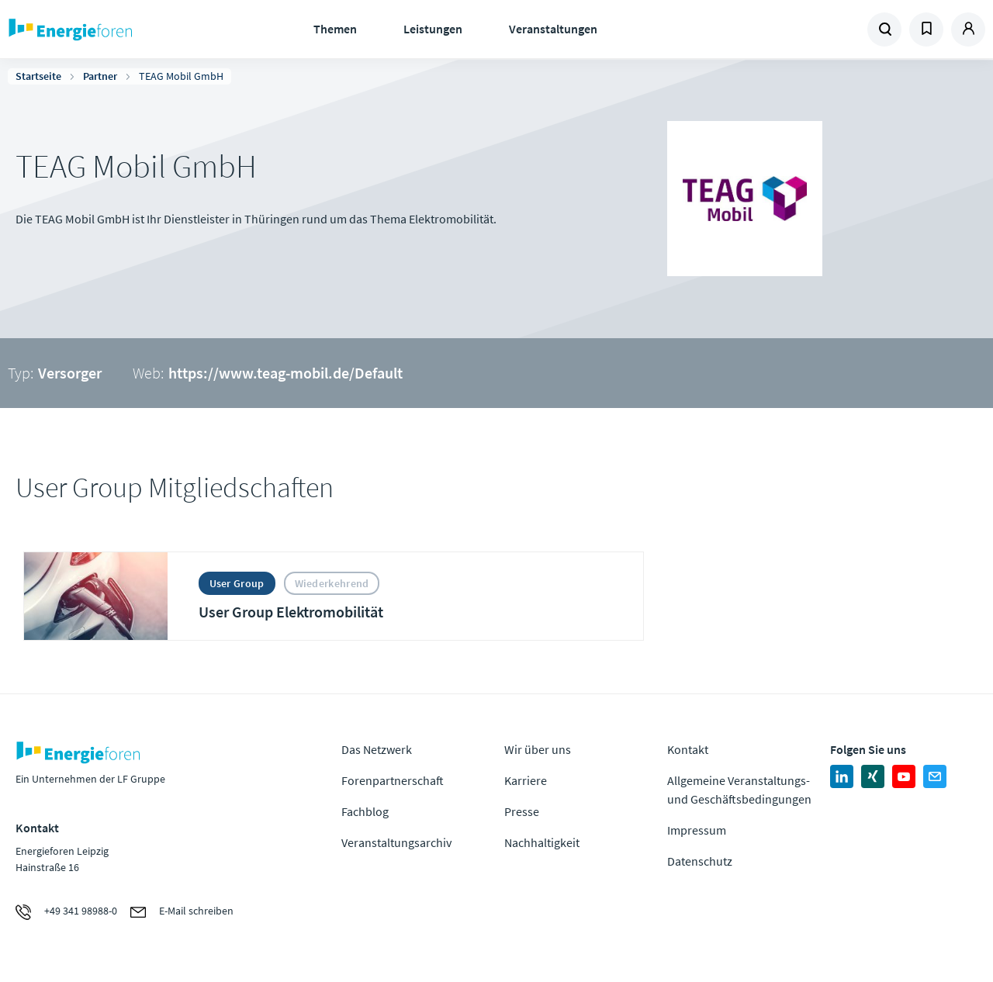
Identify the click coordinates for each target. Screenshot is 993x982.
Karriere (525, 780)
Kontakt (687, 749)
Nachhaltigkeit (542, 842)
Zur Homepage (116, 29)
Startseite (38, 76)
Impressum (696, 830)
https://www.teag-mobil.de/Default (285, 372)
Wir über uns (537, 749)
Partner (100, 76)
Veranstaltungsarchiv (396, 842)
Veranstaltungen (553, 28)
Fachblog (365, 811)
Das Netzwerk (376, 749)
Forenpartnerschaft (392, 780)
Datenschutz (699, 861)
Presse (521, 811)
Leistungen (432, 28)
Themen (335, 28)
